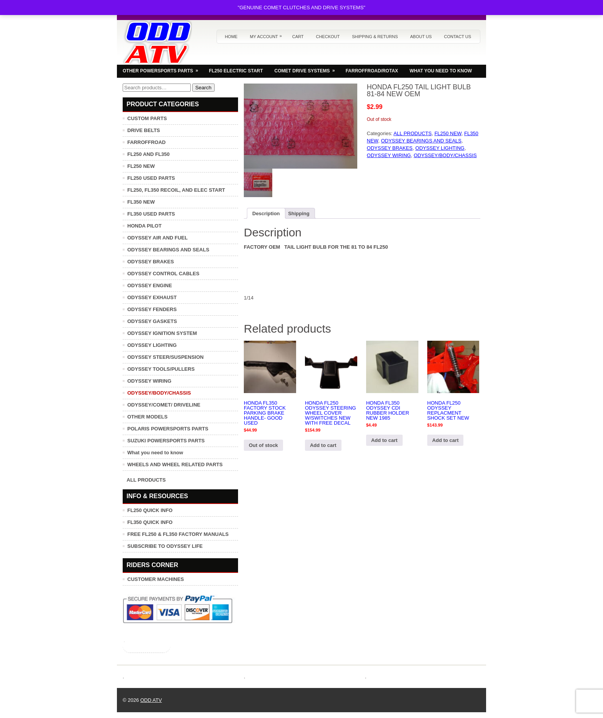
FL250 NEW (448, 133)
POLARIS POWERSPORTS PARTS (167, 429)
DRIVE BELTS (143, 130)
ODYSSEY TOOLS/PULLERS (161, 369)
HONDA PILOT (144, 226)
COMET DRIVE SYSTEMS (307, 69)
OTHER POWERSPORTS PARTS (163, 69)
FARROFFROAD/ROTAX (372, 71)
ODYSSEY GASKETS (152, 321)
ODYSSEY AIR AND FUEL (157, 238)
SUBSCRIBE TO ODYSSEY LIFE (165, 546)
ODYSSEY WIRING (389, 155)
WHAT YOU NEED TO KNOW (441, 71)
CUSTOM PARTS (147, 118)
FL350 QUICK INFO (150, 522)
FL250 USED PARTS (151, 178)
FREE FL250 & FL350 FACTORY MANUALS (177, 534)
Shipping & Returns (375, 36)
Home (231, 36)
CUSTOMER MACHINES (155, 579)
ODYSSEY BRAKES (390, 148)
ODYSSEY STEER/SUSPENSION (165, 357)
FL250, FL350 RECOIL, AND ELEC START (176, 190)
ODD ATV (151, 700)
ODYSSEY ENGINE (149, 285)
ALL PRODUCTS (412, 133)
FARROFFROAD (146, 142)
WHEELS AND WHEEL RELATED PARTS (175, 464)
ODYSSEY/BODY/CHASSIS (445, 155)
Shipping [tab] (299, 213)
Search (203, 87)
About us (420, 36)
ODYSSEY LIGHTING (440, 148)
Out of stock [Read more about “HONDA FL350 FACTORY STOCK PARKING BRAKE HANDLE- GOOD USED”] (263, 445)
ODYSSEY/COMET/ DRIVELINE (163, 405)
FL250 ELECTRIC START (236, 71)
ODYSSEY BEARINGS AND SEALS (421, 141)
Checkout (328, 36)
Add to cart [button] (323, 445)
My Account (268, 34)
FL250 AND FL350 (148, 154)
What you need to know (155, 452)
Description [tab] (266, 213)
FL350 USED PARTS (151, 214)
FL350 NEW (141, 202)
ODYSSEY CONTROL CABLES (163, 273)
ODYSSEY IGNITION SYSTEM (162, 333)
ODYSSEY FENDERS (152, 309)
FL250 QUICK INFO (150, 510)
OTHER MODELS (147, 417)
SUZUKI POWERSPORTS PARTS (166, 441)
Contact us (457, 36)
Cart (298, 36)
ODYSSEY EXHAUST (152, 297)
